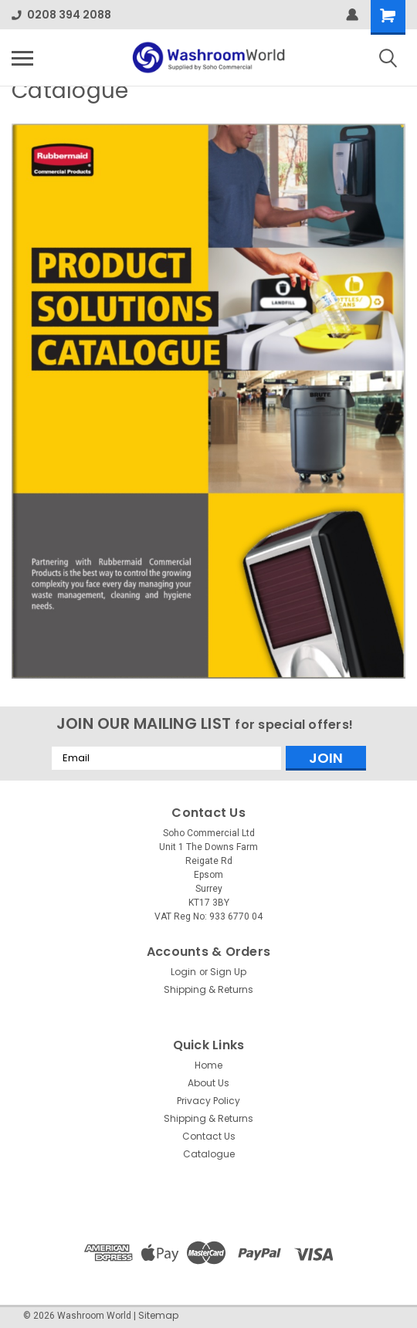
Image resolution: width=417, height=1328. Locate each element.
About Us (208, 1082)
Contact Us (209, 1136)
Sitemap (158, 1315)
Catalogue (209, 1153)
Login (183, 971)
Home (208, 1065)
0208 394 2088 (61, 14)
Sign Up (228, 971)
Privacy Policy (208, 1100)
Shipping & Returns (208, 989)
